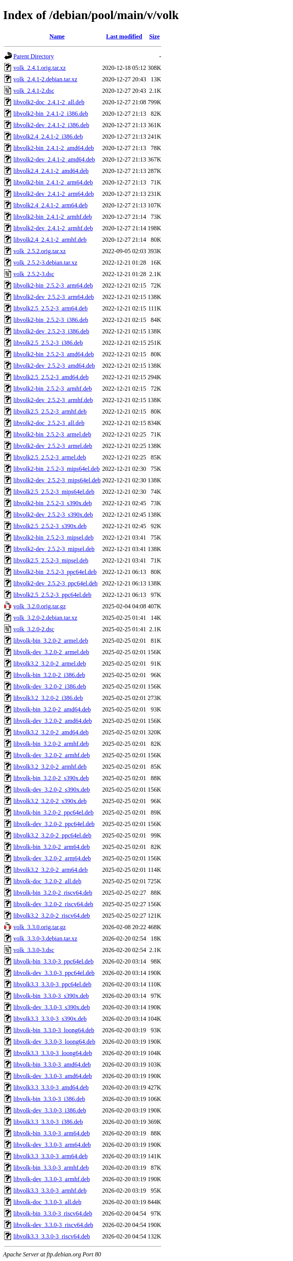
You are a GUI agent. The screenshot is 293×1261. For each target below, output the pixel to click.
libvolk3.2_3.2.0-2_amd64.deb (51, 732)
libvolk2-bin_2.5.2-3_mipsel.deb (53, 537)
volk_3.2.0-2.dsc (33, 629)
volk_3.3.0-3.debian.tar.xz (45, 938)
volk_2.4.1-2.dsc (33, 90)
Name (56, 36)
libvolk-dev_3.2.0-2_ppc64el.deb (54, 824)
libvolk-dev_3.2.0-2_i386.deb (49, 686)
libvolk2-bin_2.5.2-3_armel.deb (52, 434)
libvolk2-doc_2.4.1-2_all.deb (48, 102)
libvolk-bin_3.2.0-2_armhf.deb (51, 743)
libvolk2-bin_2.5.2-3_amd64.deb (53, 354)
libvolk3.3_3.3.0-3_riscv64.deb (51, 1236)
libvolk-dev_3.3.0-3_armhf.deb (51, 1179)
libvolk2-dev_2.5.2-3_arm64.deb (53, 297)
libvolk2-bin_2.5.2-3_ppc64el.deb (55, 572)
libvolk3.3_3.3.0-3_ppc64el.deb (52, 984)
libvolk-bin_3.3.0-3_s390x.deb (51, 996)
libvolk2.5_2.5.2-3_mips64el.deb (53, 491)
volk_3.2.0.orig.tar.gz (39, 606)
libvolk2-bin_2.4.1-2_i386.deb (50, 113)
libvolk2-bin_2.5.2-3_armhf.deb (52, 388)
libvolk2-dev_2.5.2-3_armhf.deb (53, 400)
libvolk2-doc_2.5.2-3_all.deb (48, 423)
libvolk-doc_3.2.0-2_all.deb (47, 881)
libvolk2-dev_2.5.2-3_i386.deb (51, 331)
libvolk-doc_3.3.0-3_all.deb (47, 1202)
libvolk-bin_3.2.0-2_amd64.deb (52, 709)
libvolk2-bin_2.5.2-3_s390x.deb (52, 503)
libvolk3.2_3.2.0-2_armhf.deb (50, 766)
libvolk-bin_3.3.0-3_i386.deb (49, 1099)
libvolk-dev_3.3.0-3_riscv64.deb (53, 1225)
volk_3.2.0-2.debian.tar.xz (45, 617)
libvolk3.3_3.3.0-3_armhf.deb (50, 1190)
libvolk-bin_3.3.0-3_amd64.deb (52, 1064)
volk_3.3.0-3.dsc (33, 950)
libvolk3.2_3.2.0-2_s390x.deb (50, 801)
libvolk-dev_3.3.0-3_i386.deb (49, 1110)
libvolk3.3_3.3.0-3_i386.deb (48, 1122)
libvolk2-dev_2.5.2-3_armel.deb (52, 446)
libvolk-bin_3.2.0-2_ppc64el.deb (53, 812)
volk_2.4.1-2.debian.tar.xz (45, 79)
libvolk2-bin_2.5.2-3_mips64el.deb (56, 469)
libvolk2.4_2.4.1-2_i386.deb (48, 136)
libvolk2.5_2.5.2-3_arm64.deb (50, 308)
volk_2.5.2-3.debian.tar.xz (45, 262)
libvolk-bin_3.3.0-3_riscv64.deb (52, 1213)
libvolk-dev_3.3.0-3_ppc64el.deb (54, 973)
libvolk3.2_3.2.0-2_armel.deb (49, 663)
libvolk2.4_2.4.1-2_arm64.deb (50, 205)
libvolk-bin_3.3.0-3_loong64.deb (53, 1030)
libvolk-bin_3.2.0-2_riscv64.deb (52, 892)
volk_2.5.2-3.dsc (33, 274)
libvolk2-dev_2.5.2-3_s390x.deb (53, 514)
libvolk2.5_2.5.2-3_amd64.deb (51, 377)
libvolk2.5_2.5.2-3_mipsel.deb (50, 560)
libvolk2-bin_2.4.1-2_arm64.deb (53, 182)
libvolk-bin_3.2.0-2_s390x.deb (51, 778)
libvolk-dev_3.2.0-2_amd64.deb (52, 721)
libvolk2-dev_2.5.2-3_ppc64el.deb (55, 583)
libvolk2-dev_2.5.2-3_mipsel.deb (54, 549)
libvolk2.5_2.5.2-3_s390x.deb (50, 526)
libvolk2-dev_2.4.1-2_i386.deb (51, 125)
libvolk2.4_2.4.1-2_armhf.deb (50, 239)
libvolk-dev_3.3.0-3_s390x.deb (51, 1007)
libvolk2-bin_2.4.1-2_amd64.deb (53, 148)
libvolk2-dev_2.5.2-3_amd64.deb (54, 365)
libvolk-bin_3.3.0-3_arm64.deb (51, 1133)
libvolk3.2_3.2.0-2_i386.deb (48, 698)
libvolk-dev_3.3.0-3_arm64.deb (52, 1144)
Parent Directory (33, 56)
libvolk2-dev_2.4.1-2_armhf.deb (53, 228)
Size (154, 36)
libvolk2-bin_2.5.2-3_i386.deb (50, 320)
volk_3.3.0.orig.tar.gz (39, 927)
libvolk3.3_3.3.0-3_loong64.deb (52, 1053)
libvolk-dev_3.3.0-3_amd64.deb (52, 1076)
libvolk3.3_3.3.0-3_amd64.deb (51, 1087)
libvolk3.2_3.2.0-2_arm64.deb (50, 870)
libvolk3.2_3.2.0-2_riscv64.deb (51, 915)
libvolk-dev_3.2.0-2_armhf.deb (51, 755)
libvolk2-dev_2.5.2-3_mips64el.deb (57, 480)
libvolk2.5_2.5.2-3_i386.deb (48, 343)
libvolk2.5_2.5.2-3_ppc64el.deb (52, 595)
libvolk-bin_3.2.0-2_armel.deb (50, 640)
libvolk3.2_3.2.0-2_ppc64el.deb (52, 835)
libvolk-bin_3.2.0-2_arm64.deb (51, 847)
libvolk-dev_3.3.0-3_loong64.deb (54, 1041)
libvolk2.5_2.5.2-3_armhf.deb (50, 411)
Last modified (124, 36)
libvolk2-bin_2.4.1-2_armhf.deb (52, 216)
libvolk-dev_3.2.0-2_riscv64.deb (53, 904)
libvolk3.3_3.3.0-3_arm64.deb (50, 1156)
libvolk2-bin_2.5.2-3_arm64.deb (53, 285)
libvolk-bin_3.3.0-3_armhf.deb (51, 1167)
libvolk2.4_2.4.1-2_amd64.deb (51, 171)
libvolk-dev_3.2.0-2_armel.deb (51, 652)
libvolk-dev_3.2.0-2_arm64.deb (52, 858)
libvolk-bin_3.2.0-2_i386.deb (49, 675)
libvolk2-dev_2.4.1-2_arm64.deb (53, 194)
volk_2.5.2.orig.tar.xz (39, 251)
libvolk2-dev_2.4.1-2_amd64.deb (54, 159)
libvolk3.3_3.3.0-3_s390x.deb (50, 1018)
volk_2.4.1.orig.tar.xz (39, 68)
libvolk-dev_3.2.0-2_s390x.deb (51, 789)
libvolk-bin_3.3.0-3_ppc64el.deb (53, 961)
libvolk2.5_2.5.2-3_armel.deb (49, 457)
